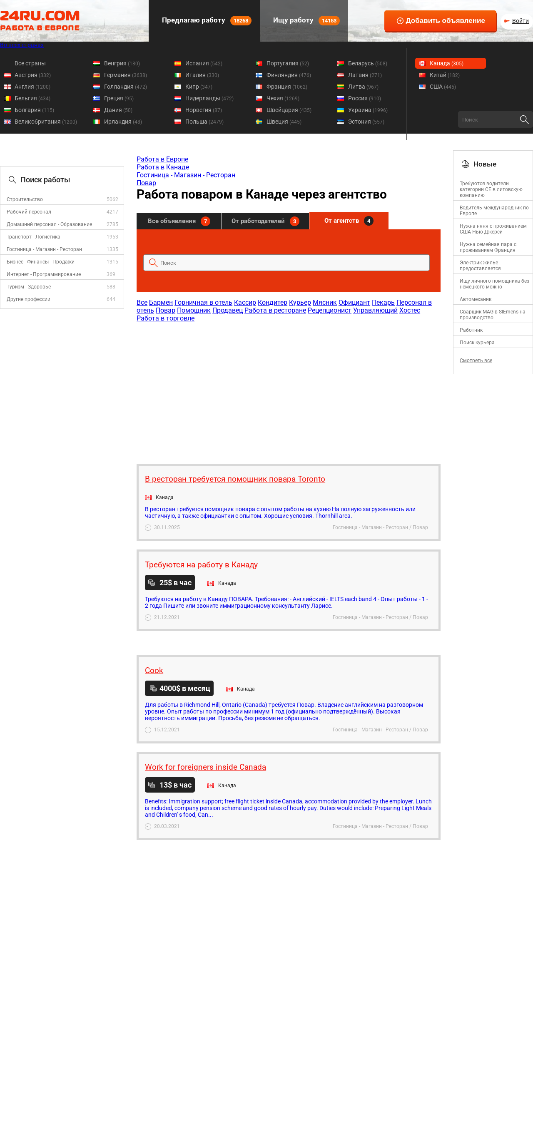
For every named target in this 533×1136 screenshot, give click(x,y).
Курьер (300, 302)
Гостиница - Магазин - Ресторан (44, 249)
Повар (146, 183)
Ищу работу (305, 20)
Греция (119, 98)
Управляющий (375, 310)
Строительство (25, 199)
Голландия (125, 86)
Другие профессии (28, 299)
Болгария (34, 110)
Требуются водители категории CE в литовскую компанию (491, 189)
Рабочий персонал (29, 212)
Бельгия (32, 98)
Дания (118, 110)
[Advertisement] (288, 389)
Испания (203, 63)
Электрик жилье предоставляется (480, 265)
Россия (364, 98)
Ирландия (123, 121)
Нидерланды (209, 98)
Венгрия (122, 63)
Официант (354, 302)
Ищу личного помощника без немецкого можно (494, 284)
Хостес (409, 310)
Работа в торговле (165, 318)
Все (142, 302)
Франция (286, 86)
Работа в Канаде (163, 167)
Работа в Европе (162, 159)
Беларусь (367, 63)
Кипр (198, 86)
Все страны (30, 63)
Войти (520, 20)
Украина (368, 110)
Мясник (325, 302)
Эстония (366, 121)
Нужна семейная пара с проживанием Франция (488, 247)
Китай (445, 75)
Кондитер (272, 302)
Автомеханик (475, 299)
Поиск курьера (477, 343)
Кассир (245, 302)
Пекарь (383, 302)
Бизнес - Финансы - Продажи (41, 262)
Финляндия (288, 75)
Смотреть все (476, 360)
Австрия (33, 75)
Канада (446, 63)
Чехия (282, 98)
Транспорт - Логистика (33, 237)
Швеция (283, 121)
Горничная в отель (203, 302)
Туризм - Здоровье (29, 287)
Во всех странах (22, 45)
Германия (125, 75)
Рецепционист (329, 310)
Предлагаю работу (206, 20)
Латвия (365, 75)
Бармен (161, 302)
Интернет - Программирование (44, 274)
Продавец (227, 310)
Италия (202, 75)
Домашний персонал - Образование (49, 224)
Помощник (194, 310)
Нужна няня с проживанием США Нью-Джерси (493, 229)
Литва (363, 86)
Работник (471, 330)
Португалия (287, 63)
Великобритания (46, 121)
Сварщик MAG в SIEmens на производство (493, 315)
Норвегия (203, 110)
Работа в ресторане (275, 310)
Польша (204, 121)
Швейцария (288, 110)
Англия (32, 86)
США (443, 86)
